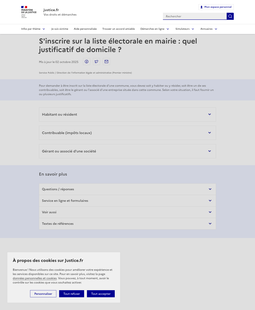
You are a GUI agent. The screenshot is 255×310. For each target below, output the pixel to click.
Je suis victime (59, 29)
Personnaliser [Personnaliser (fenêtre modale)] (43, 294)
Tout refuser (71, 294)
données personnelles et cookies (35, 278)
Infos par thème (30, 29)
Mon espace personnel (218, 7)
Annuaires (206, 29)
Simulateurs (182, 29)
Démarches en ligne (152, 29)
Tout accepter (100, 294)
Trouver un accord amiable (118, 29)
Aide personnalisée (85, 29)
